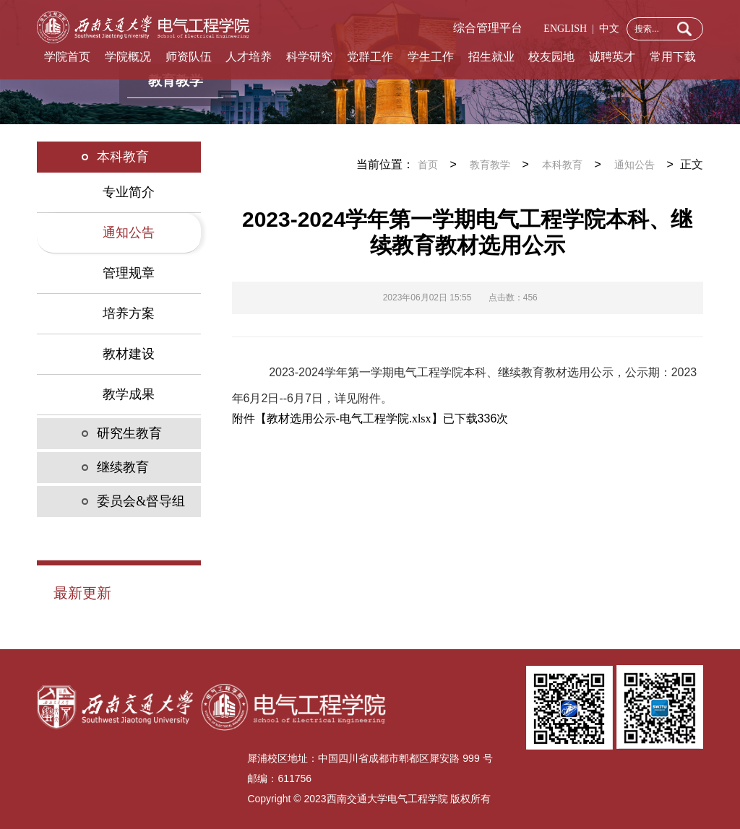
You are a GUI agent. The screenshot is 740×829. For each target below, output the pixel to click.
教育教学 (490, 165)
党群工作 (370, 57)
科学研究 (309, 57)
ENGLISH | (568, 28)
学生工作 (431, 57)
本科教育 (562, 165)
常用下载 (673, 57)
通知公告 (634, 165)
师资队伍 (188, 57)
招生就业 (491, 57)
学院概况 (128, 57)
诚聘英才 (612, 57)
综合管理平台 (487, 28)
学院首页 (67, 57)
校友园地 (551, 57)
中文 (606, 28)
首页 (428, 165)
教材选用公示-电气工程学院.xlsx (349, 418)
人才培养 (248, 57)
